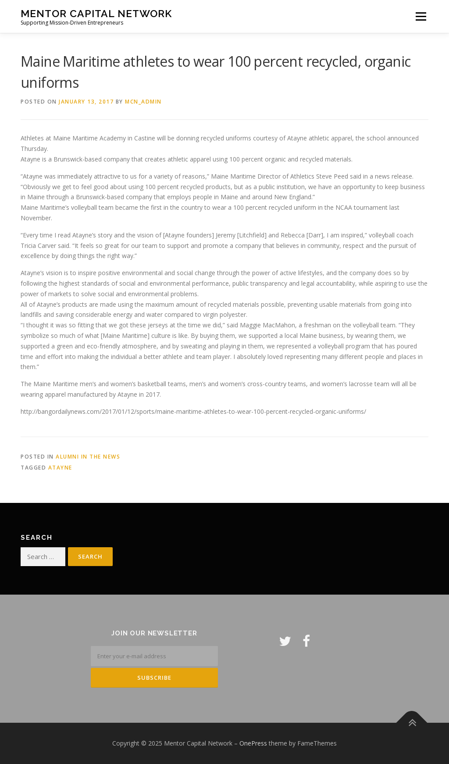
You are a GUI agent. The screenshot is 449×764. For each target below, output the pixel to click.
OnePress (253, 743)
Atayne (60, 467)
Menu (420, 16)
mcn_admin (143, 101)
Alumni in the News (88, 456)
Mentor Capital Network (96, 13)
